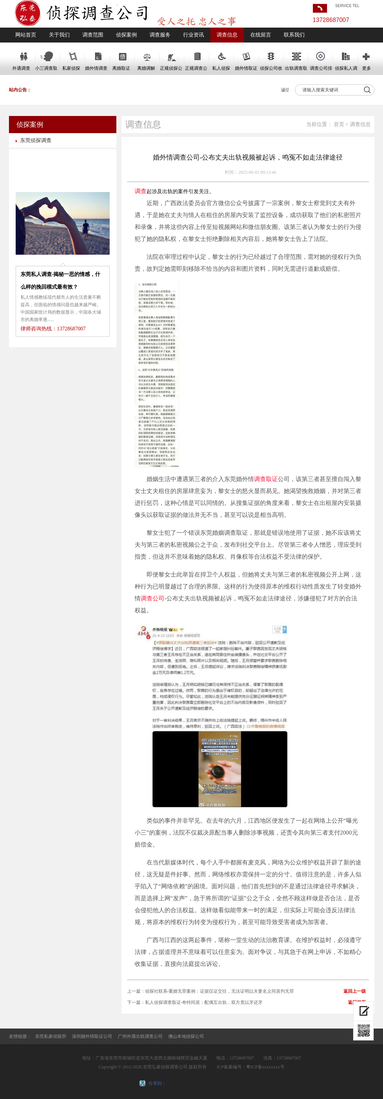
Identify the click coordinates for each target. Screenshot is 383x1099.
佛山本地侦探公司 (186, 1036)
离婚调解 (146, 68)
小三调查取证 (46, 70)
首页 (339, 124)
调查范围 (92, 35)
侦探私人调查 (346, 70)
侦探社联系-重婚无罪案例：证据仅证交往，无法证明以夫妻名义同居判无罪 (219, 991)
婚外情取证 (246, 68)
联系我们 (294, 35)
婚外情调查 (96, 68)
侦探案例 (126, 35)
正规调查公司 (196, 70)
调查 (141, 191)
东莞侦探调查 (35, 140)
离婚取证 (121, 68)
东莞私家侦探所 (50, 1036)
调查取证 (266, 479)
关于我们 (59, 35)
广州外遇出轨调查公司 (140, 1036)
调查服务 (160, 35)
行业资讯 (193, 35)
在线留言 (260, 35)
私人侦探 (221, 68)
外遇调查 (21, 68)
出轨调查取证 (296, 70)
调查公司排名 (321, 70)
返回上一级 (354, 991)
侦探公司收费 (271, 70)
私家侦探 (71, 68)
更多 (366, 68)
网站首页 (25, 35)
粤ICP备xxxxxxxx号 (265, 1067)
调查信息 (227, 35)
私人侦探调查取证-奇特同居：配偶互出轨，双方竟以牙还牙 (204, 1002)
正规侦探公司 (171, 70)
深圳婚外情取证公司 (92, 1036)
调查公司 (152, 598)
